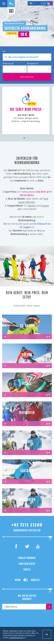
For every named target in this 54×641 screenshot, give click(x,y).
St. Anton (27, 325)
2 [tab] (27, 138)
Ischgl (27, 383)
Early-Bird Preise (27, 563)
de (32, 3)
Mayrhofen (27, 412)
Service (27, 569)
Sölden (27, 354)
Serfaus (27, 441)
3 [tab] (30, 138)
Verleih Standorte (27, 557)
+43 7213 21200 (27, 525)
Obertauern (27, 499)
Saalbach (27, 470)
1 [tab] (24, 138)
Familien (32, 205)
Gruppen (44, 205)
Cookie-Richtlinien (16, 637)
